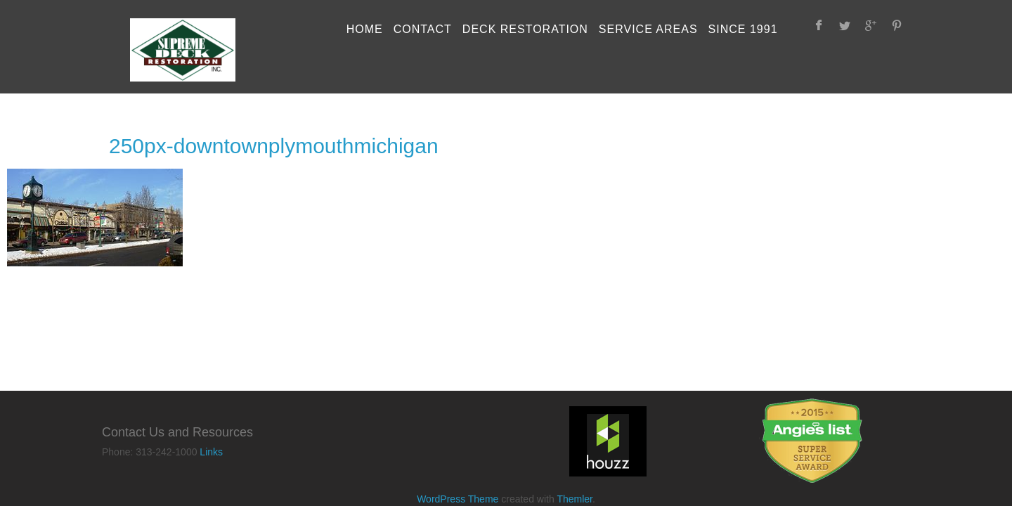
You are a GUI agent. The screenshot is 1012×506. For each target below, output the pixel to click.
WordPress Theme (457, 499)
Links (211, 452)
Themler (574, 499)
